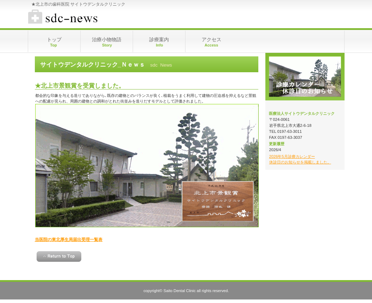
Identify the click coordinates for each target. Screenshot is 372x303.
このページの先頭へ (59, 256)
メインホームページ (305, 76)
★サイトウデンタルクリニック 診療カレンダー (98, 17)
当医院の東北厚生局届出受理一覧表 (68, 239)
